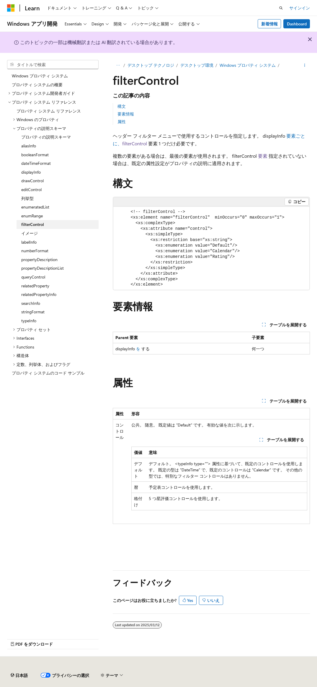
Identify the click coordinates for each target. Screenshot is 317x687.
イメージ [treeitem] (29, 233)
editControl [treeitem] (31, 189)
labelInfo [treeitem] (29, 242)
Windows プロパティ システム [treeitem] (40, 76)
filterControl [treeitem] (32, 224)
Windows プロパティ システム (248, 65)
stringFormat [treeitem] (33, 312)
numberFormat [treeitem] (34, 250)
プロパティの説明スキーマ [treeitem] (46, 137)
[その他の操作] (305, 65)
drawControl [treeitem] (32, 180)
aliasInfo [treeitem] (28, 146)
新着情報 (269, 24)
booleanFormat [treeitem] (35, 154)
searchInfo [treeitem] (30, 303)
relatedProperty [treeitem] (35, 286)
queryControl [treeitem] (33, 277)
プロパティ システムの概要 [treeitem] (37, 84)
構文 (121, 106)
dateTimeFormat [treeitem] (36, 163)
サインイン (299, 8)
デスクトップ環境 (196, 65)
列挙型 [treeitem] (27, 198)
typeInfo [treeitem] (28, 320)
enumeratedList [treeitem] (35, 207)
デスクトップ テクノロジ (151, 65)
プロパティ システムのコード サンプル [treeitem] (48, 373)
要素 (262, 156)
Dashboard (297, 24)
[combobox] (53, 64)
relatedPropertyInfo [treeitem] (38, 294)
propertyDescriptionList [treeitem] (42, 268)
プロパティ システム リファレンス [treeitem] (49, 111)
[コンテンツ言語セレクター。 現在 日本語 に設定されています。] (19, 675)
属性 (121, 121)
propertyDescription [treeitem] (39, 259)
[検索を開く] (281, 8)
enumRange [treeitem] (32, 216)
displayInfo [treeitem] (31, 172)
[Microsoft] (11, 8)
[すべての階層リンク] (118, 65)
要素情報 (125, 114)
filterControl (134, 143)
